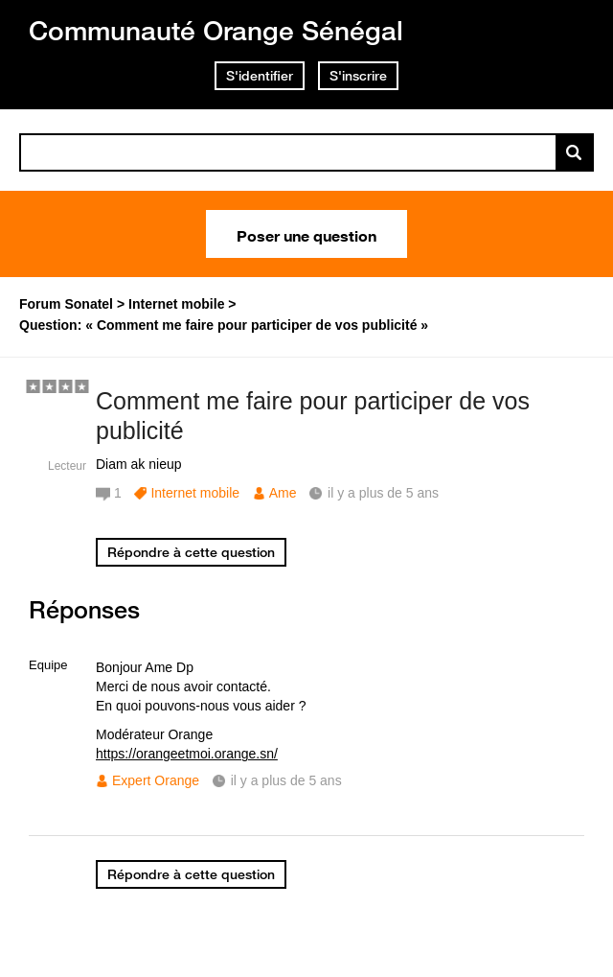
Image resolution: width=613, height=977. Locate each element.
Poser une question (306, 234)
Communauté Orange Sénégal (216, 30)
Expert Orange (155, 780)
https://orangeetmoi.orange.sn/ (187, 753)
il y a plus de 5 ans (286, 780)
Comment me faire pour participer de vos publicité (313, 415)
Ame (283, 492)
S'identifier (259, 75)
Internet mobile (194, 492)
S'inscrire (358, 75)
